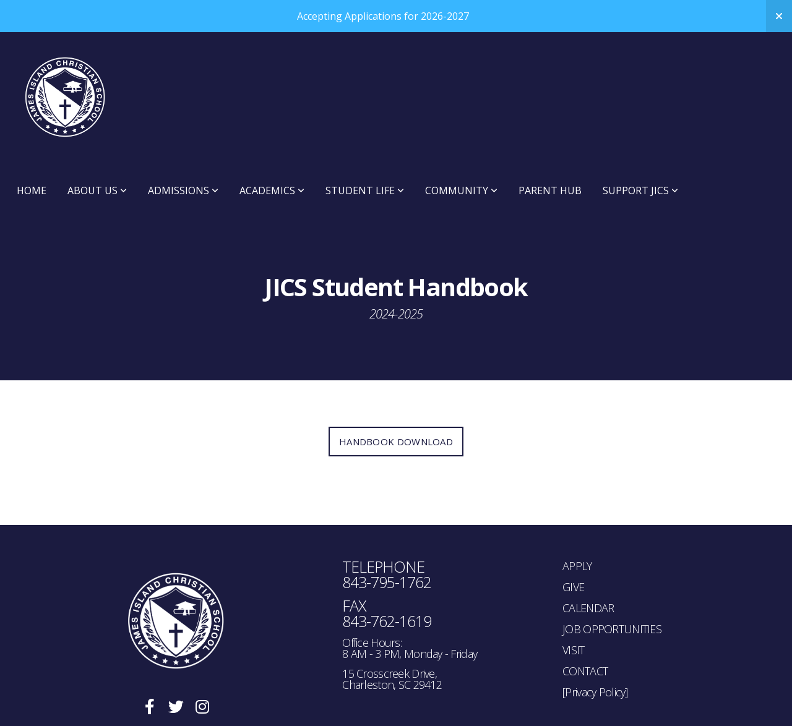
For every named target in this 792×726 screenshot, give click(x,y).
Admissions (183, 190)
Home (31, 190)
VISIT (573, 650)
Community (461, 190)
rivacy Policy (599, 692)
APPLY (577, 565)
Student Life (364, 190)
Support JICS (640, 190)
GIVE (573, 586)
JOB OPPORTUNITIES (611, 628)
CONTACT (585, 671)
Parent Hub (550, 190)
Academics (271, 190)
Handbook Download (396, 441)
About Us (97, 190)
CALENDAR (588, 607)
